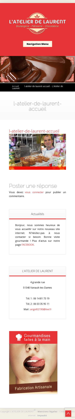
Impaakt (42, 415)
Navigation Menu (37, 44)
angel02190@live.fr (41, 309)
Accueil (15, 86)
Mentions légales (47, 411)
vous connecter (34, 192)
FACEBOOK (28, 244)
